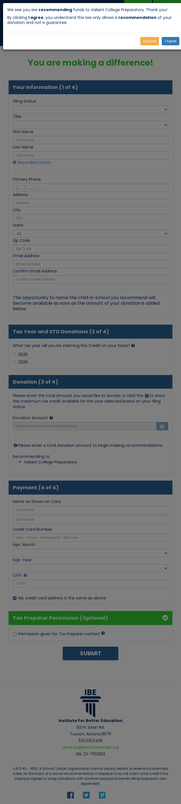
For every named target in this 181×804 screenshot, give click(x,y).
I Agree (170, 41)
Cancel (149, 41)
